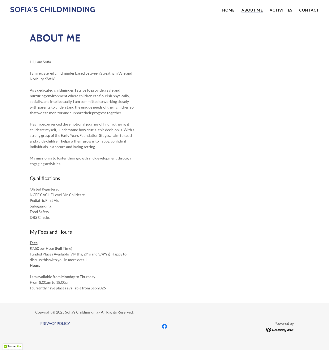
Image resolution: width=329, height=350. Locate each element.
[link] (52, 10)
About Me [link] (252, 10)
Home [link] (228, 10)
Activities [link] (281, 10)
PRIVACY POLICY (54, 323)
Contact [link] (309, 10)
